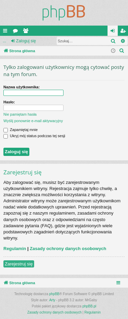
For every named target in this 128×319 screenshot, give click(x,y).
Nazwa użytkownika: (21, 87)
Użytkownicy (27, 32)
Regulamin (14, 248)
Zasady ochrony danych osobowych (68, 248)
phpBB (54, 294)
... (4, 41)
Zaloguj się (26, 41)
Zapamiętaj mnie (20, 130)
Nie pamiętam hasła (20, 114)
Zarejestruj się (19, 263)
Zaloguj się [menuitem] (114, 32)
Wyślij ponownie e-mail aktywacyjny (33, 121)
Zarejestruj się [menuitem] (124, 32)
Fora (16, 32)
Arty (52, 300)
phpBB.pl (89, 306)
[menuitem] (122, 51)
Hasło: (9, 102)
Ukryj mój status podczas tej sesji (34, 136)
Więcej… (6, 32)
